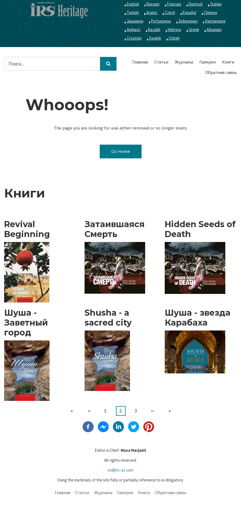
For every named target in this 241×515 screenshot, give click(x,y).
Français (174, 4)
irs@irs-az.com (120, 470)
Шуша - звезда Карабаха (198, 318)
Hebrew (174, 29)
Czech (170, 12)
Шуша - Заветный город (26, 323)
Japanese (135, 21)
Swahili (155, 38)
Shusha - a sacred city (108, 318)
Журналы (184, 62)
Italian (216, 4)
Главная (140, 62)
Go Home (120, 151)
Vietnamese (215, 21)
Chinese (210, 12)
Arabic (151, 12)
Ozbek (174, 38)
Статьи (161, 62)
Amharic (133, 29)
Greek (194, 29)
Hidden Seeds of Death (200, 229)
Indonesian (187, 21)
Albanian (214, 29)
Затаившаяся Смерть (115, 229)
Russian (153, 4)
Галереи (207, 62)
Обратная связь (221, 72)
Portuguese (161, 21)
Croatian (134, 38)
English (133, 4)
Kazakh (154, 29)
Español (189, 12)
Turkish (133, 12)
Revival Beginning (27, 229)
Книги (228, 62)
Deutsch (196, 4)
